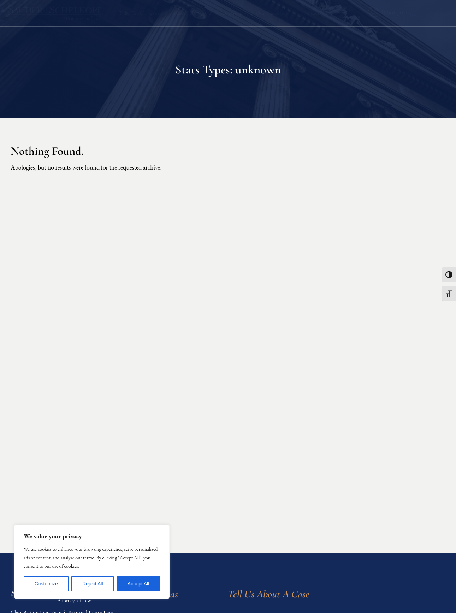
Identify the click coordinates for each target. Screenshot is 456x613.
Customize (46, 584)
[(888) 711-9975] (373, 12)
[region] (92, 562)
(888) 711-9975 (399, 12)
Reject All (92, 584)
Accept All (138, 584)
